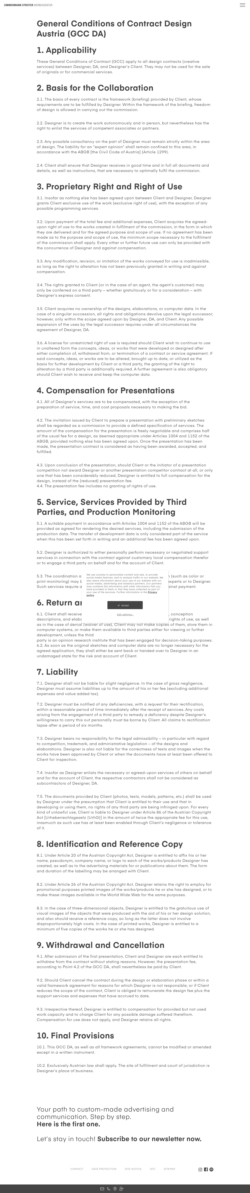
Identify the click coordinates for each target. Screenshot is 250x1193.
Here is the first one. (68, 1123)
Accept (125, 605)
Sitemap (169, 1168)
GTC (153, 1168)
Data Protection (104, 1168)
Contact (76, 1168)
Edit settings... (125, 614)
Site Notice (133, 1168)
